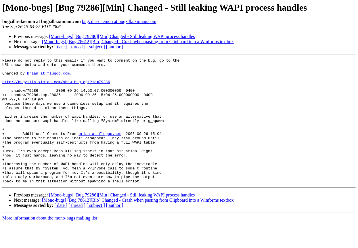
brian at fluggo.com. (49, 76)
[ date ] (60, 46)
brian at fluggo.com (100, 149)
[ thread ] (76, 46)
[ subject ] (96, 46)
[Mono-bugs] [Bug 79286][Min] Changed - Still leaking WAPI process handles (122, 36)
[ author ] (114, 46)
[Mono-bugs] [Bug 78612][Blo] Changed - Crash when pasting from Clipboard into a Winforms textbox (138, 41)
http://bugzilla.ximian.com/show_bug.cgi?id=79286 (56, 86)
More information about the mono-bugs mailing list (49, 243)
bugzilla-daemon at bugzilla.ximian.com (119, 21)
